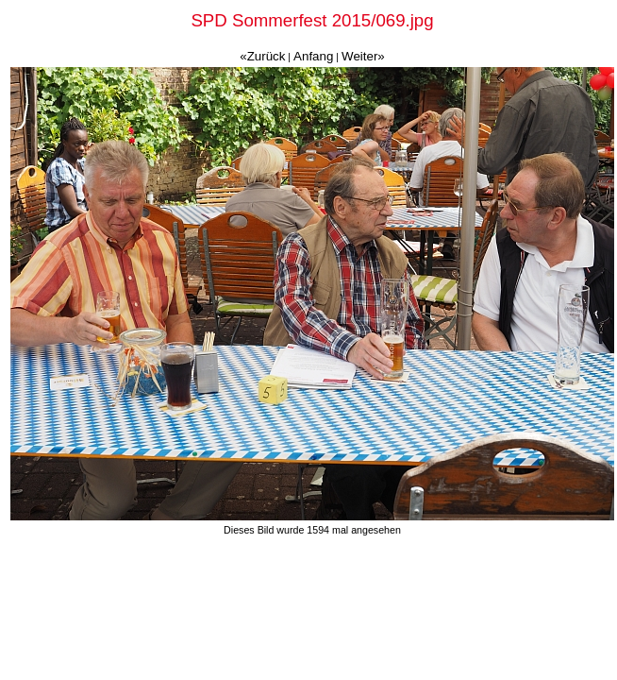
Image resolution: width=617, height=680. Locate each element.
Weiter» (363, 56)
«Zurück (262, 56)
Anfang (313, 56)
